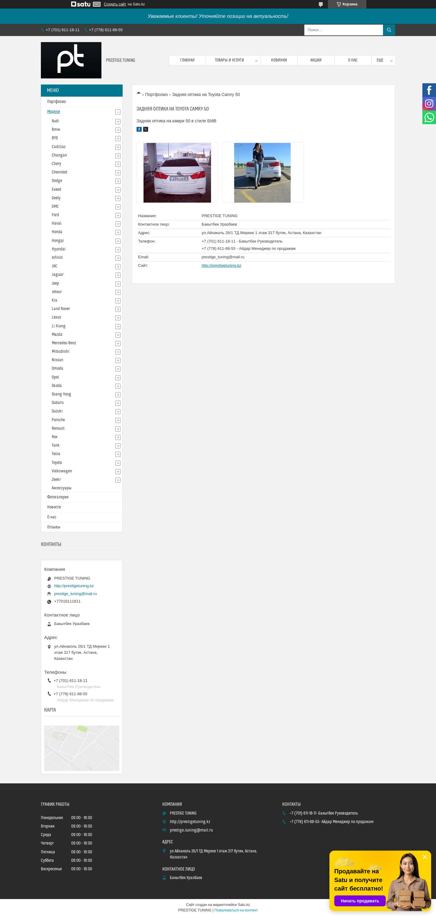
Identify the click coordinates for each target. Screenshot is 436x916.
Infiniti (57, 257)
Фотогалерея (57, 497)
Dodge (57, 180)
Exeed (56, 189)
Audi (55, 121)
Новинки (279, 60)
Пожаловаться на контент (236, 910)
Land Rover (61, 308)
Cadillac (59, 146)
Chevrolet (59, 172)
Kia (54, 300)
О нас (353, 60)
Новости (54, 507)
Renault (58, 428)
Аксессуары (61, 488)
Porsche (58, 420)
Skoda (57, 385)
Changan (59, 155)
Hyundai (59, 249)
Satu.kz (244, 905)
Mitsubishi (60, 351)
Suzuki (57, 411)
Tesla (56, 453)
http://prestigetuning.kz (221, 265)
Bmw (56, 129)
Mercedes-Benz (64, 343)
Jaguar (58, 274)
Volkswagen (62, 471)
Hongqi (58, 240)
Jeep (55, 283)
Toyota (57, 462)
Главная (187, 60)
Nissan (57, 360)
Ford (55, 215)
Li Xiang (59, 326)
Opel (55, 377)
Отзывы (53, 527)
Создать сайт (115, 4)
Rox (55, 437)
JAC (54, 266)
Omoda (57, 368)
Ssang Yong (61, 394)
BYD (55, 138)
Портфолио (156, 94)
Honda (57, 232)
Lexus (56, 317)
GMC (55, 206)
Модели (53, 111)
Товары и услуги (229, 60)
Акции (316, 60)
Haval (56, 223)
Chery (56, 163)
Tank (56, 445)
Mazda (57, 334)
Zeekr (56, 479)
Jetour (57, 291)
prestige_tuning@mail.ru (223, 257)
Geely (56, 198)
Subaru (58, 402)
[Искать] (389, 30)
